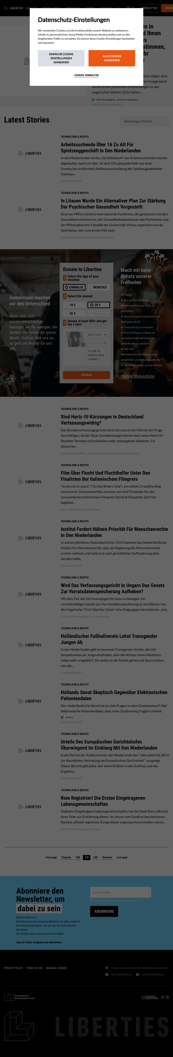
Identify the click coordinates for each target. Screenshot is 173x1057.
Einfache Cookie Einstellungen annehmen (61, 58)
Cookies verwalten (86, 75)
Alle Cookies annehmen (112, 58)
